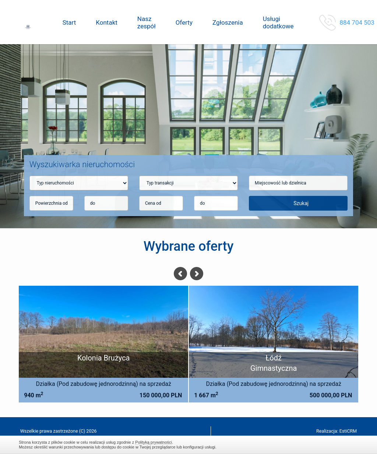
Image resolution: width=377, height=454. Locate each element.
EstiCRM (348, 431)
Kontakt (106, 22)
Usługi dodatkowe (278, 22)
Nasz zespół (146, 22)
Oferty (184, 22)
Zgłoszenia (227, 22)
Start (69, 22)
